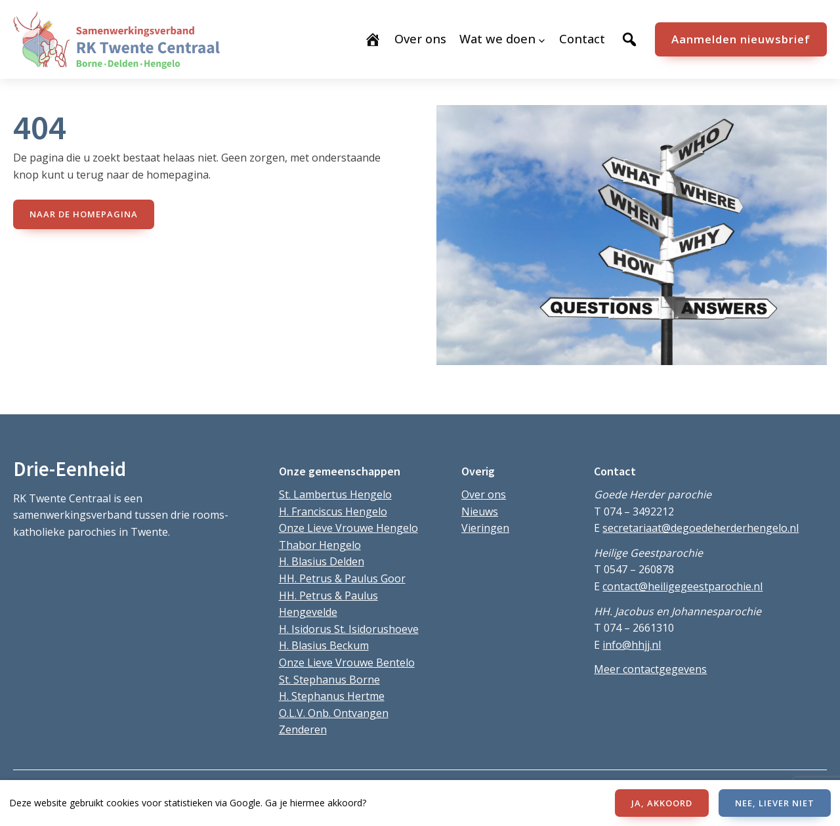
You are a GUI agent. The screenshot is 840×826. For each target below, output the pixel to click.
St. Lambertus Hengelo (335, 494)
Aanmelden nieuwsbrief (740, 39)
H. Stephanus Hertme (332, 696)
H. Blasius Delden (321, 561)
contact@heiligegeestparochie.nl (682, 586)
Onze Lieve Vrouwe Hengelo (348, 528)
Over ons (483, 494)
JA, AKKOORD (661, 803)
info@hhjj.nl (631, 645)
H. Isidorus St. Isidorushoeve (349, 629)
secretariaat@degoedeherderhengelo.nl (700, 528)
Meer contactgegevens (650, 669)
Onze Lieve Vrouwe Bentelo (347, 662)
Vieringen (485, 528)
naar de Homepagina (84, 214)
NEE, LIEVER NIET (774, 803)
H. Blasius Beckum (324, 645)
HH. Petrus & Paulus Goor (342, 578)
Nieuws (479, 511)
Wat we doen (497, 39)
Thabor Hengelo (320, 545)
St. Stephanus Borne (329, 679)
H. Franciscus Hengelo (333, 511)
